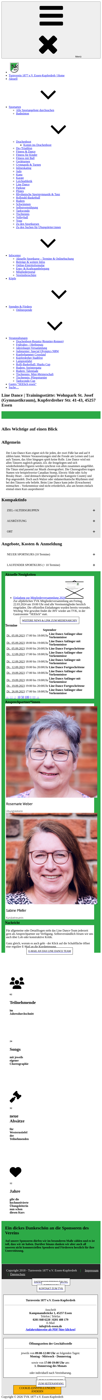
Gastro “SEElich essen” (22, 384)
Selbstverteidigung (27, 207)
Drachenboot (51, 141)
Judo (19, 171)
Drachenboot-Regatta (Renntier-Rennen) (39, 341)
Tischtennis (22, 214)
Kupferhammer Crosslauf (31, 354)
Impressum (92, 1270)
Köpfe (12, 278)
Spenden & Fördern (47, 306)
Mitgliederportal (25, 271)
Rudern (20, 200)
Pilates (20, 191)
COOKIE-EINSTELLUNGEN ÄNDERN (37, 1389)
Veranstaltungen (45, 338)
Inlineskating (23, 168)
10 (19, 697)
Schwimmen (23, 204)
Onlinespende (24, 309)
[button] (51, 510)
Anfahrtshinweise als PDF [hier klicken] (51, 1329)
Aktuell (13, 78)
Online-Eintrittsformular (30, 265)
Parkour (20, 187)
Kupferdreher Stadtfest (29, 357)
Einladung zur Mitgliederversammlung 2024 (39, 597)
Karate (20, 177)
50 (22, 697)
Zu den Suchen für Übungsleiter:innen (38, 227)
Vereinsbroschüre (26, 275)
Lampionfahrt (24, 361)
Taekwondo (23, 210)
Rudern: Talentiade (27, 370)
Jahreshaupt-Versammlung (31, 347)
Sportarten (42, 106)
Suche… (14, 387)
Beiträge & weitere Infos (30, 262)
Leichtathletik (24, 181)
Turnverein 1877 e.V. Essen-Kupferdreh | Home (37, 75)
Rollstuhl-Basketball (28, 197)
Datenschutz (17, 1274)
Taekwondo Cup (25, 380)
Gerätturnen (23, 161)
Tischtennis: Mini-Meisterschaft (34, 374)
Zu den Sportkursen (27, 223)
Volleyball (22, 217)
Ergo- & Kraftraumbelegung (32, 268)
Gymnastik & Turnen (28, 164)
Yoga (19, 220)
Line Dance (23, 184)
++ (34, 697)
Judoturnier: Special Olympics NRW (37, 351)
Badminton (22, 113)
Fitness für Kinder (26, 154)
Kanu (19, 174)
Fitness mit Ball (25, 158)
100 (27, 697)
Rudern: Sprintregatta (28, 367)
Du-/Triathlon (24, 148)
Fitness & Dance (26, 151)
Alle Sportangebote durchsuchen (35, 110)
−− (11, 697)
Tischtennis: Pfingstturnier (31, 377)
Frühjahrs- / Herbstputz (29, 344)
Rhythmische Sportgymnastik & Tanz (38, 194)
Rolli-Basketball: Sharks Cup (33, 364)
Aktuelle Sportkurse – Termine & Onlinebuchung (45, 258)
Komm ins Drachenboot (37, 144)
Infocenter (42, 255)
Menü (51, 30)
